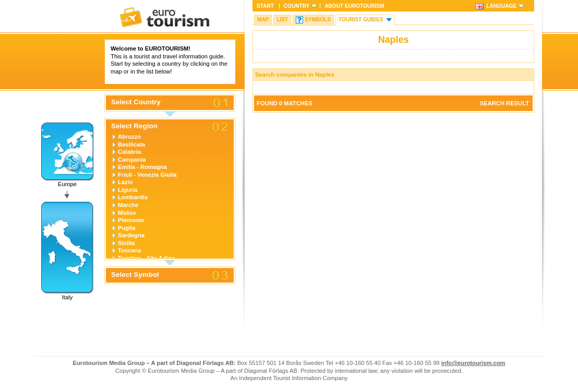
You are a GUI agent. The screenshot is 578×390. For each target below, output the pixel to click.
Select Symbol (135, 274)
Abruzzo (129, 136)
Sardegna (131, 235)
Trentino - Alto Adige (146, 258)
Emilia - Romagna (142, 167)
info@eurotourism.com (473, 363)
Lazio (125, 182)
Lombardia (133, 197)
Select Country (136, 102)
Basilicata (131, 144)
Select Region (134, 126)
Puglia (127, 228)
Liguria (127, 190)
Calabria (129, 152)
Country (296, 6)
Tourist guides (361, 19)
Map (263, 19)
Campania (132, 159)
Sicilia (126, 243)
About (354, 6)
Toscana (129, 250)
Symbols (318, 19)
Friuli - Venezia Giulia (147, 175)
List (282, 19)
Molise (127, 213)
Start (265, 6)
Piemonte (131, 220)
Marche (128, 205)
